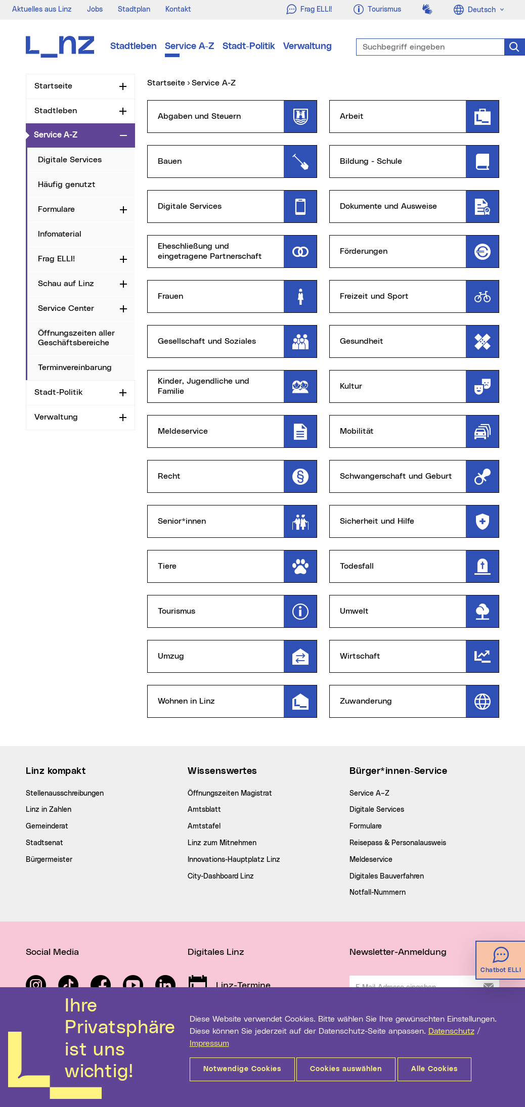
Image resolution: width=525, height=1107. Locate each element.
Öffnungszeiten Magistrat (230, 793)
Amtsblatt (204, 809)
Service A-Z (189, 46)
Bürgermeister (49, 859)
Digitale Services (70, 160)
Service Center (66, 308)
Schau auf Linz (66, 284)
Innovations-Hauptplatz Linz (234, 859)
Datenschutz (451, 1031)
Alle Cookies (447, 1069)
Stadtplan (134, 9)
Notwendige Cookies (242, 1069)
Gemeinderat (47, 826)
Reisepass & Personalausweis (397, 843)
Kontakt (178, 9)
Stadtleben (133, 46)
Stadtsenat (44, 843)
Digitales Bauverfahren (386, 876)
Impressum (209, 1043)
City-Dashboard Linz (221, 876)
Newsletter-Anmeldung (398, 952)
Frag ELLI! (56, 259)
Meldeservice (370, 859)
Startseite (53, 86)
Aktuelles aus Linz (42, 9)
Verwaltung (307, 46)
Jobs (95, 9)
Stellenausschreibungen (65, 793)
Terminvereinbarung (75, 367)
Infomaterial (59, 234)
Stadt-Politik (249, 46)
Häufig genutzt (67, 184)
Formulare (56, 209)
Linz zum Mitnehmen (222, 843)
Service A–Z (369, 793)
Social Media (52, 952)
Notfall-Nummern (377, 892)
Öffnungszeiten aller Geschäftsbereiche (76, 338)
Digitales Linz (216, 952)
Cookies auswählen (352, 1069)
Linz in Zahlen (48, 809)
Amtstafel (204, 826)
